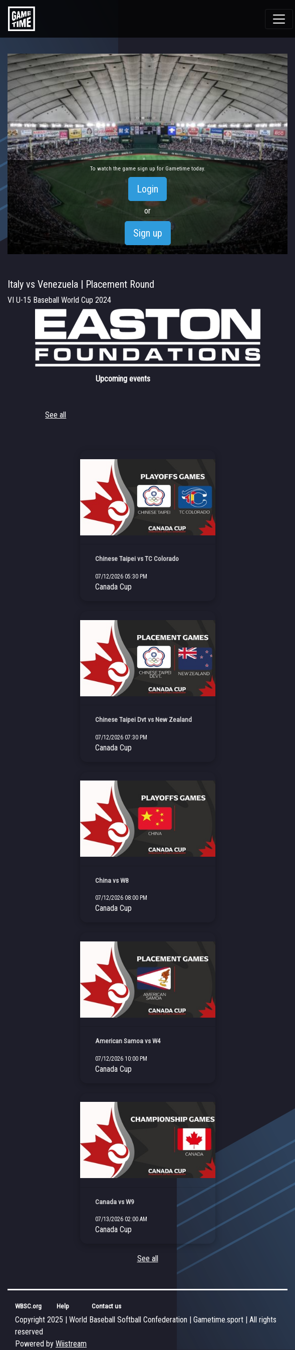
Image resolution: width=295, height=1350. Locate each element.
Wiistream (71, 1343)
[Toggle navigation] (279, 19)
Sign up (147, 233)
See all (55, 415)
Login (147, 189)
